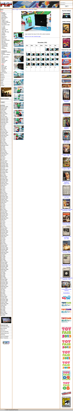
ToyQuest (3, 71)
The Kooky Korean (5, 326)
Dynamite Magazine (66, 128)
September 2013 (4, 183)
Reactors (3, 37)
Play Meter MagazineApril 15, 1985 (66, 168)
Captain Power (4, 21)
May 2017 (2, 159)
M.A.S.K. (3, 35)
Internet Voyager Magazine (66, 114)
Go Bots (3, 27)
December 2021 (4, 121)
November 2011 (4, 215)
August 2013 (3, 185)
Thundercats (4, 45)
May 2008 (2, 275)
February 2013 (3, 193)
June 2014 (2, 173)
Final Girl (3, 334)
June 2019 (2, 139)
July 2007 (2, 289)
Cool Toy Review (4, 331)
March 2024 (3, 112)
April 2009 (2, 259)
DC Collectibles (5, 56)
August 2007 (3, 288)
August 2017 (3, 155)
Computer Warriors (5, 22)
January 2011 (3, 229)
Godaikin (3, 28)
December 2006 (4, 299)
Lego (17, 9)
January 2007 (3, 297)
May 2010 (2, 240)
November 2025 (4, 106)
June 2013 (2, 188)
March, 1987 (66, 155)
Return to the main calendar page (33, 36)
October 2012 (3, 199)
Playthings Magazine (66, 154)
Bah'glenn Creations (6, 52)
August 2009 (3, 253)
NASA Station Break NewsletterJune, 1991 (66, 237)
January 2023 (3, 116)
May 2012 (2, 206)
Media (2, 80)
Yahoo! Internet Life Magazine (66, 182)
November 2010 (4, 232)
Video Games (4, 72)
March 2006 (3, 312)
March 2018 (3, 151)
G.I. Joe (3, 26)
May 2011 (2, 223)
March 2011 (3, 226)
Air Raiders (4, 14)
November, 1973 (66, 224)
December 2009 (4, 248)
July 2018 (2, 146)
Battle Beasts (4, 17)
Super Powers (4, 43)
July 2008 (2, 272)
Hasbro (3, 58)
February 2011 (3, 228)
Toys (13, 9)
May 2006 (2, 309)
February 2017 (3, 160)
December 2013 (4, 179)
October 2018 (3, 143)
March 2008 (3, 278)
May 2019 (2, 141)
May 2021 (2, 126)
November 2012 (4, 198)
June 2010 (2, 239)
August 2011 (3, 219)
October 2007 (3, 285)
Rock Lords (4, 39)
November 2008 (4, 266)
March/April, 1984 (66, 265)
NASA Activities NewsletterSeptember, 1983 (66, 278)
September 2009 (4, 252)
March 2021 (3, 129)
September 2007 (4, 286)
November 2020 (4, 132)
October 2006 (3, 302)
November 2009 (4, 249)
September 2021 (4, 122)
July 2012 (2, 203)
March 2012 (3, 209)
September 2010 (4, 235)
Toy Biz (3, 70)
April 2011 (2, 225)
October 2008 (3, 268)
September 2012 (4, 200)
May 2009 (2, 258)
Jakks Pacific (4, 60)
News (2, 9)
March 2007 (3, 295)
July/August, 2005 (66, 210)
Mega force (4, 36)
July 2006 (2, 306)
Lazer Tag (3, 30)
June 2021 (2, 125)
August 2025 (3, 109)
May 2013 (2, 189)
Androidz (3, 15)
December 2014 (4, 172)
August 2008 (3, 270)
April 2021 (2, 128)
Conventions (66, 293)
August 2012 (3, 202)
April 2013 (2, 190)
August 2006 (3, 305)
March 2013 (3, 192)
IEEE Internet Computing (66, 209)
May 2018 (2, 148)
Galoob (3, 59)
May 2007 (2, 292)
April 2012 (2, 208)
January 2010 (3, 246)
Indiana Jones (4, 29)
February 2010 (3, 245)
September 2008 (4, 269)
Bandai (3, 53)
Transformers (4, 46)
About (2, 83)
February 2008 (3, 279)
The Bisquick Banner (66, 264)
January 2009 (3, 263)
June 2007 (2, 290)
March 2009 (3, 260)
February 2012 (3, 210)
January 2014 (3, 178)
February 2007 (3, 296)
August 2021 (3, 123)
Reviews (3, 76)
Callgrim (3, 20)
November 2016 (4, 165)
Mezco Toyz (4, 66)
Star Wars (3, 42)
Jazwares (3, 61)
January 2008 (3, 280)
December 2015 (4, 169)
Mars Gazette (4, 328)
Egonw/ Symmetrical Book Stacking (66, 289)
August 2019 (3, 136)
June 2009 (2, 256)
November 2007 (4, 283)
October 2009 (3, 250)
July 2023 (2, 115)
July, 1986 (66, 197)
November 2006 (4, 300)
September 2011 (4, 218)
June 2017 (2, 158)
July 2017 (2, 156)
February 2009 (3, 262)
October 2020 (3, 133)
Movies (2, 74)
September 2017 (4, 153)
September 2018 (4, 145)
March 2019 (3, 142)
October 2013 (3, 182)
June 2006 (2, 307)
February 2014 (3, 176)
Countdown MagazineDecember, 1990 (66, 251)
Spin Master (4, 68)
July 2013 (2, 186)
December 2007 (4, 282)
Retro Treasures (4, 337)
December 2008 (4, 265)
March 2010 (3, 243)
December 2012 (4, 196)
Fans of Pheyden (5, 336)
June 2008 (2, 273)
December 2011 (4, 213)
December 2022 (4, 118)
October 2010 (3, 233)
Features (3, 77)
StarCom (3, 41)
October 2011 (3, 216)
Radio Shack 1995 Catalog (66, 141)
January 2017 (3, 162)
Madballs (3, 34)
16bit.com (3, 330)
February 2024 (3, 113)
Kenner (3, 62)
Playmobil (3, 67)
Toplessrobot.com (5, 333)
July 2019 (2, 138)
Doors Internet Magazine (66, 101)
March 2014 (3, 175)
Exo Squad (3, 23)
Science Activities (66, 222)
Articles (2, 79)
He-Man (3, 33)
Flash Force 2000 (5, 24)
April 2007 (2, 293)
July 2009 (2, 255)
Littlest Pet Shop (5, 32)
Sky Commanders (5, 40)
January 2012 (3, 212)
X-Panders (3, 48)
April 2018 (2, 149)
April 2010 (2, 242)
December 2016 (4, 163)
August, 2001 (66, 183)
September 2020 (4, 135)
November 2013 (4, 180)
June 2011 (2, 222)
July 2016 (2, 168)
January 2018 (3, 152)
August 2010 (3, 236)
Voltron (3, 47)
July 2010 (2, 238)
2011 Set (31, 9)
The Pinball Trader (66, 196)
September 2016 (4, 166)
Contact (2, 85)
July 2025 (2, 111)
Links (2, 82)
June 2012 (2, 205)
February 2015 (3, 170)
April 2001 (2, 315)
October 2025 (3, 108)
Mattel (2, 65)
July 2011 (2, 220)
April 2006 (2, 310)
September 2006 (4, 303)
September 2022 (4, 119)
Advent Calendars (23, 9)
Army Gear (3, 16)
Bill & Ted (3, 18)
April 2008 (2, 276)
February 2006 (3, 313)
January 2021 (3, 131)
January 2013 (3, 195)
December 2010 (4, 230)
